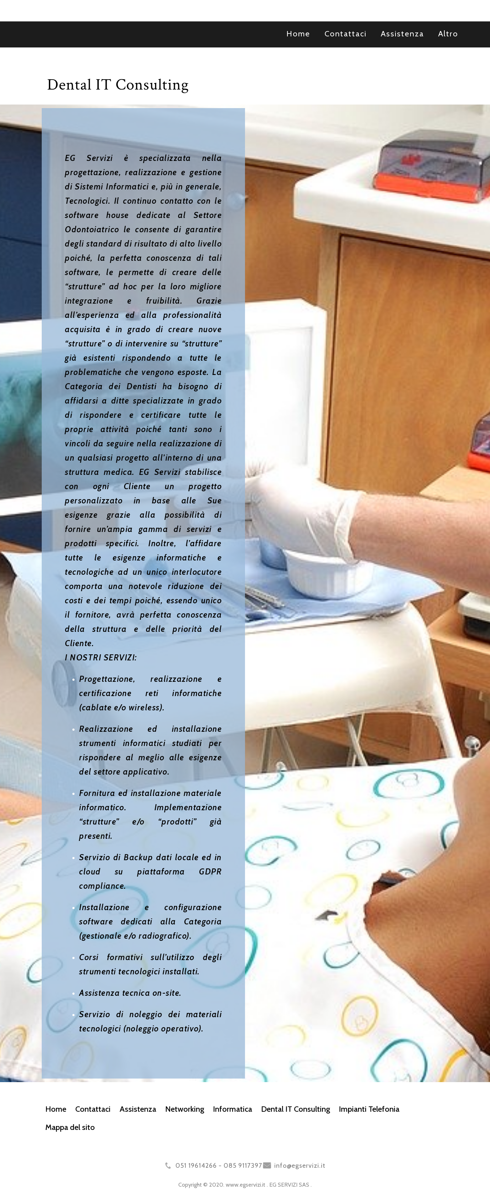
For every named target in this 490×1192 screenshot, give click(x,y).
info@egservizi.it (300, 1166)
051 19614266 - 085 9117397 (218, 1166)
